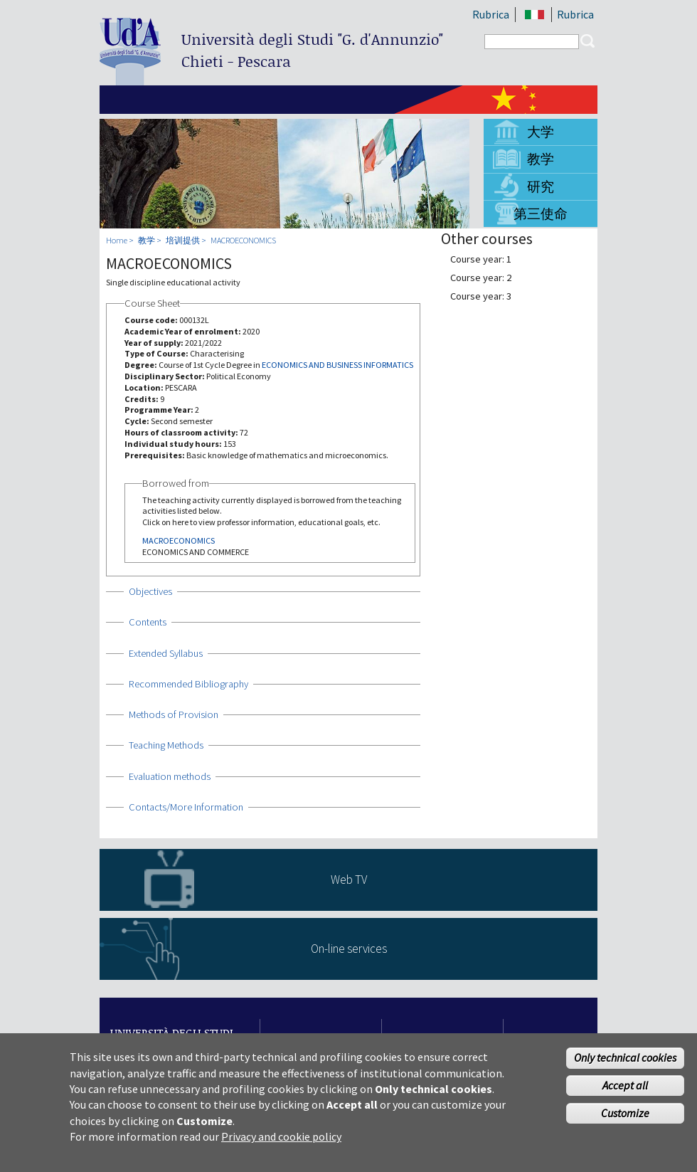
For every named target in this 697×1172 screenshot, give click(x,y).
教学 (540, 158)
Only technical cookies (625, 1059)
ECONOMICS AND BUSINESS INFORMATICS (337, 364)
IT (534, 14)
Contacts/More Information (186, 807)
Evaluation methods (170, 776)
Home (116, 240)
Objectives (150, 591)
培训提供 (183, 240)
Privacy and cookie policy (281, 1137)
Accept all (625, 1086)
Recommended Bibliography (188, 683)
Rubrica (490, 14)
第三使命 (541, 213)
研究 (540, 186)
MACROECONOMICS (243, 240)
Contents (147, 622)
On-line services (349, 948)
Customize (625, 1114)
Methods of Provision (173, 714)
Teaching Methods (166, 745)
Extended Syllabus (166, 653)
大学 (540, 131)
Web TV (349, 879)
